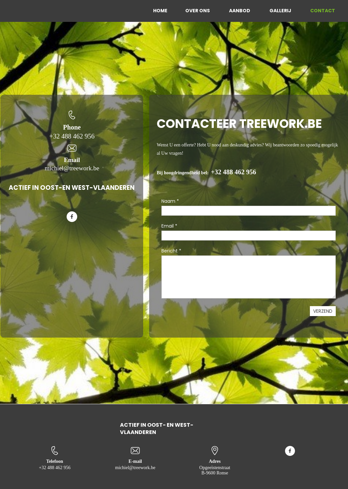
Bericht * (171, 250)
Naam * (170, 201)
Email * (169, 226)
